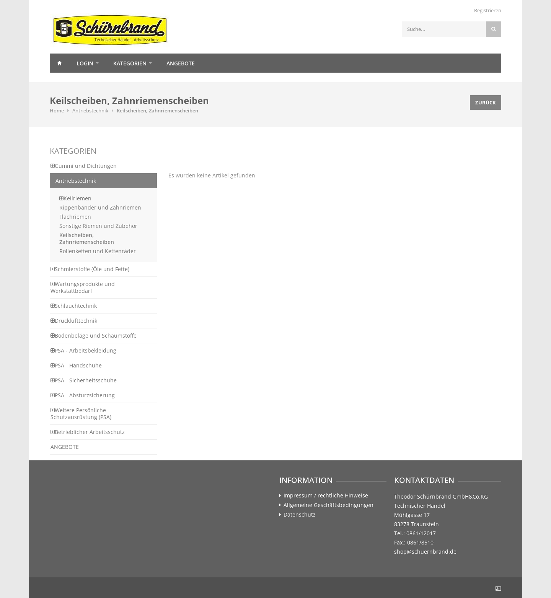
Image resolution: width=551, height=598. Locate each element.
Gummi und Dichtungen (84, 165)
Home (59, 63)
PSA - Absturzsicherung (83, 395)
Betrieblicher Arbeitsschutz (88, 431)
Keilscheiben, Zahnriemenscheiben (157, 110)
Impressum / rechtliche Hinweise (326, 495)
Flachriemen (75, 216)
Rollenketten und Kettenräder (97, 251)
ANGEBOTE (65, 446)
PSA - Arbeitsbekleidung (83, 350)
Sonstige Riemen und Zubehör (98, 225)
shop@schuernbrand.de (425, 551)
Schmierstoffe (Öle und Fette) (90, 269)
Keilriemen (75, 198)
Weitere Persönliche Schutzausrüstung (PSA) (81, 413)
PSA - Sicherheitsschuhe (84, 380)
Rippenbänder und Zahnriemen (100, 207)
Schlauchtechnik (74, 305)
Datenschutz (300, 514)
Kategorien (130, 63)
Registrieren (487, 10)
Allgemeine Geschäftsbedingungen (328, 505)
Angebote (180, 63)
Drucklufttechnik (74, 320)
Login (85, 63)
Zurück (485, 102)
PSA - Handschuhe (76, 365)
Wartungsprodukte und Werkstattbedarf (83, 287)
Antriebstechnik (90, 110)
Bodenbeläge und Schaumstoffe (94, 335)
